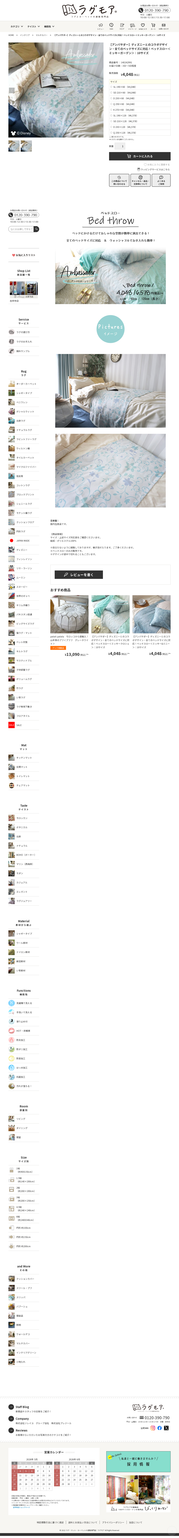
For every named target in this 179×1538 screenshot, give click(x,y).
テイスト (31, 26)
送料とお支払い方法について (82, 1522)
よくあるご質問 (161, 182)
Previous (12, 90)
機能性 (47, 26)
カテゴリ (15, 26)
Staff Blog (22, 1407)
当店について (135, 1522)
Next (100, 90)
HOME (11, 35)
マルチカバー (42, 35)
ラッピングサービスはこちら (153, 169)
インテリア (25, 35)
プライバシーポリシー (113, 1522)
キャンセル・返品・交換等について (140, 182)
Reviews (21, 1430)
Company (22, 1419)
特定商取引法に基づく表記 (50, 1522)
